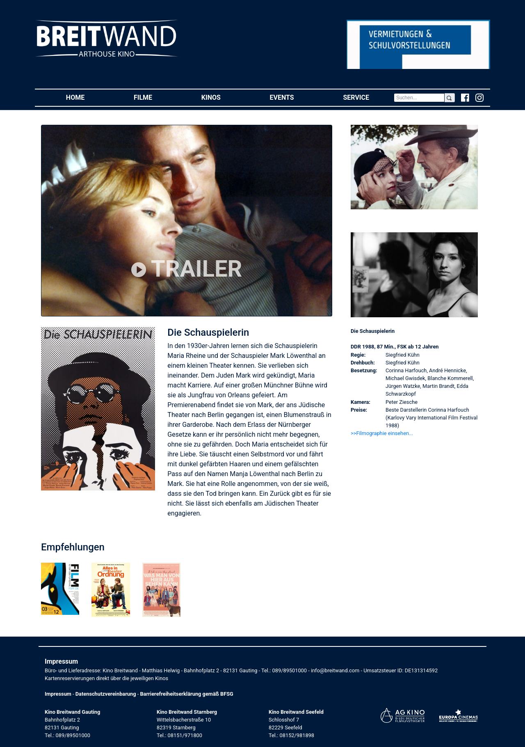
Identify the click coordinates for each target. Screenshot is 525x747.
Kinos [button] (223, 97)
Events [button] (294, 97)
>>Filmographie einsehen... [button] (382, 433)
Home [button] (87, 97)
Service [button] (368, 97)
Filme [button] (155, 97)
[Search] (419, 97)
